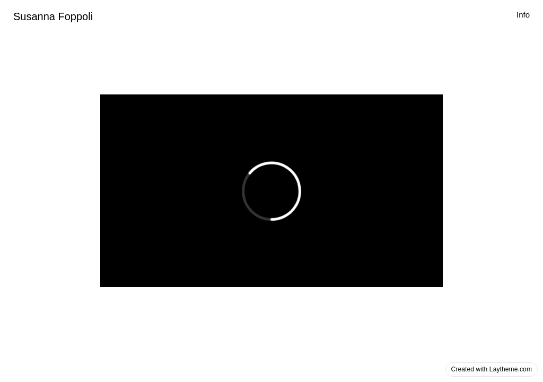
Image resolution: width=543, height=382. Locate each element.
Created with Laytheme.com (491, 369)
